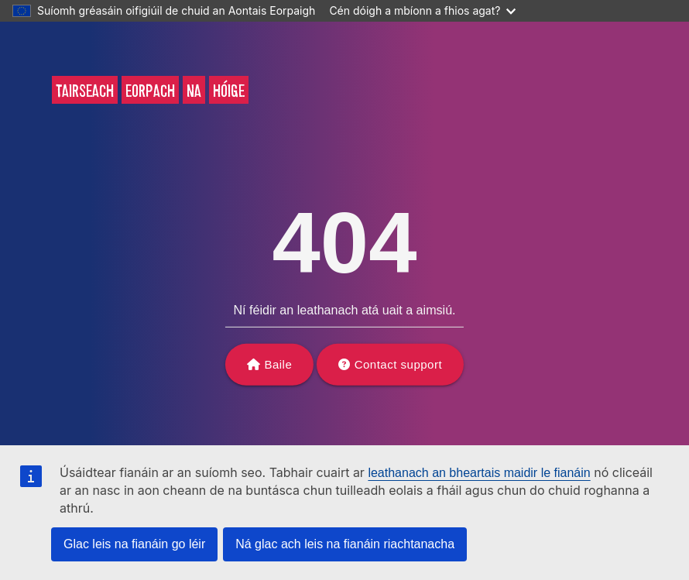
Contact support (398, 364)
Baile (278, 364)
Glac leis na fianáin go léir (134, 544)
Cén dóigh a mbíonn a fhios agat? (422, 10)
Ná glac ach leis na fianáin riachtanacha (344, 544)
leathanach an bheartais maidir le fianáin (479, 472)
